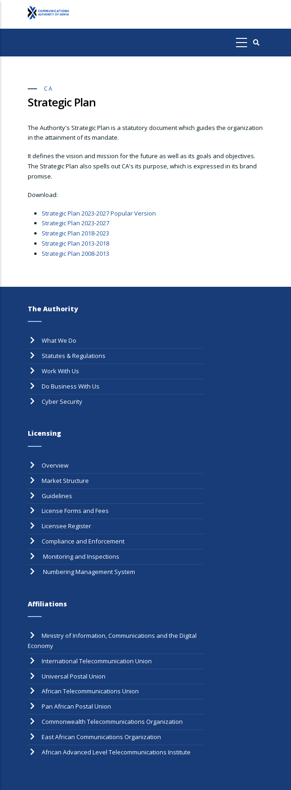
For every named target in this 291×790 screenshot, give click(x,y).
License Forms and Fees (75, 510)
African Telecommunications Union (90, 691)
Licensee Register (66, 526)
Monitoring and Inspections (80, 556)
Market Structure (65, 480)
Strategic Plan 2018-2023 (75, 233)
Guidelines (57, 496)
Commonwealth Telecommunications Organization (112, 721)
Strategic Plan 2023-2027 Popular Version (99, 213)
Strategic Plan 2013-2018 (75, 243)
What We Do (59, 340)
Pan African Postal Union (76, 706)
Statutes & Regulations (73, 356)
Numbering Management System (88, 572)
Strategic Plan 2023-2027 (75, 223)
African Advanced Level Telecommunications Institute (116, 752)
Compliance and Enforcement (83, 541)
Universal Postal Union (73, 676)
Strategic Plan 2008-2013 (75, 253)
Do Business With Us (70, 386)
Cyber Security (62, 401)
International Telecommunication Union (97, 661)
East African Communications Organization (101, 737)
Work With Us (60, 371)
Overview (55, 465)
